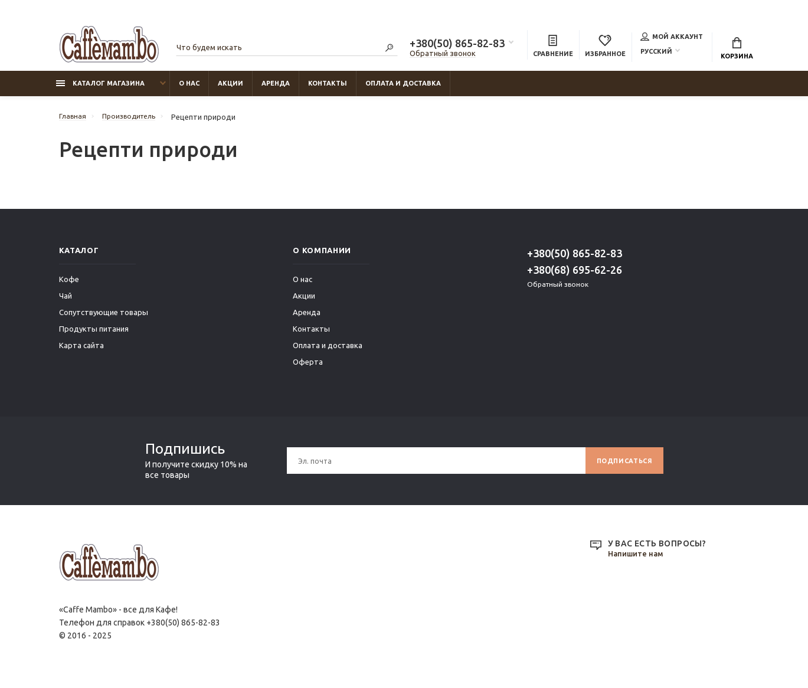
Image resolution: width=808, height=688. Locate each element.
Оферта (308, 367)
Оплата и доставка (403, 89)
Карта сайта (81, 351)
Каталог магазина (100, 89)
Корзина (737, 50)
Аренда (275, 89)
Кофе (69, 285)
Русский (656, 52)
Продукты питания (94, 334)
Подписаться (621, 466)
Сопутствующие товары (103, 318)
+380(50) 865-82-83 (457, 45)
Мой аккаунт (671, 38)
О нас (189, 89)
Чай (65, 301)
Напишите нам (638, 560)
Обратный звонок (443, 55)
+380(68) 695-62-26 (574, 275)
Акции (230, 89)
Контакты (327, 89)
